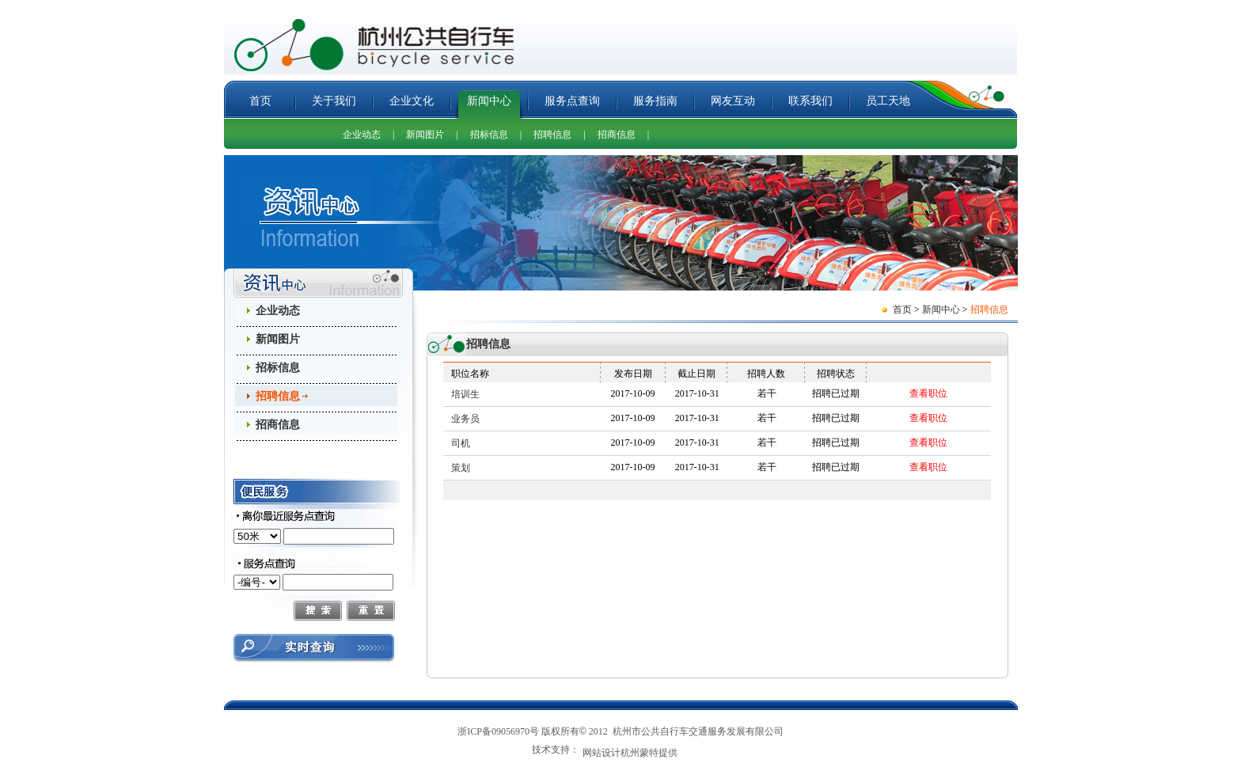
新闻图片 (425, 134)
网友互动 (733, 101)
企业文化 (411, 101)
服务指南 (655, 101)
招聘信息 (552, 134)
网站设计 (601, 754)
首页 (260, 101)
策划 (460, 467)
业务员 (465, 418)
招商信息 (617, 134)
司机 (460, 443)
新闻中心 (489, 101)
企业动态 (362, 134)
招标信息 (489, 134)
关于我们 (334, 101)
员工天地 (888, 101)
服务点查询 (572, 101)
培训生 (465, 394)
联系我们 (810, 101)
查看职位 (928, 393)
